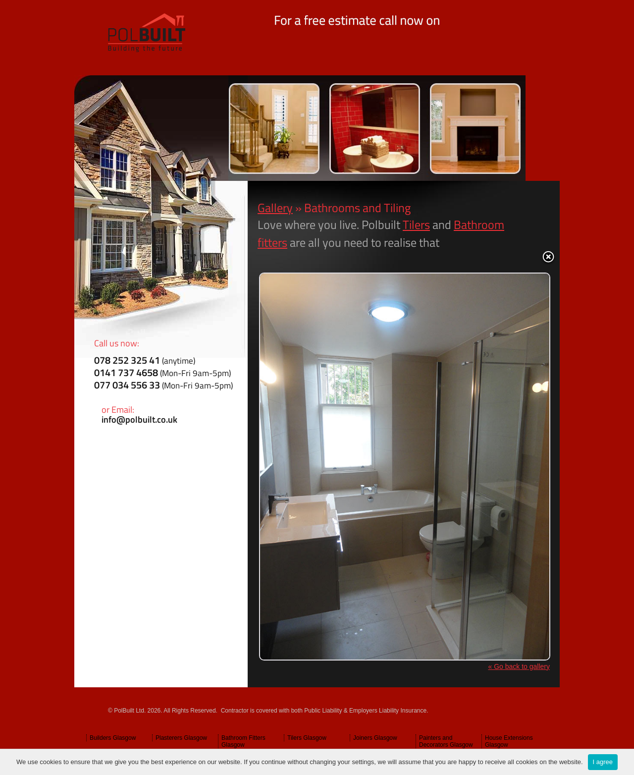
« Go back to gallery (519, 666)
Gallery (275, 208)
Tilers (416, 224)
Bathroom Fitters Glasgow (243, 741)
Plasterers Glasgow (181, 737)
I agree (603, 762)
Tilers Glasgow (306, 737)
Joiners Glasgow (375, 737)
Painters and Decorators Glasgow (446, 741)
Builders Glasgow (113, 737)
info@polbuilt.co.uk (139, 419)
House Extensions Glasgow (509, 741)
